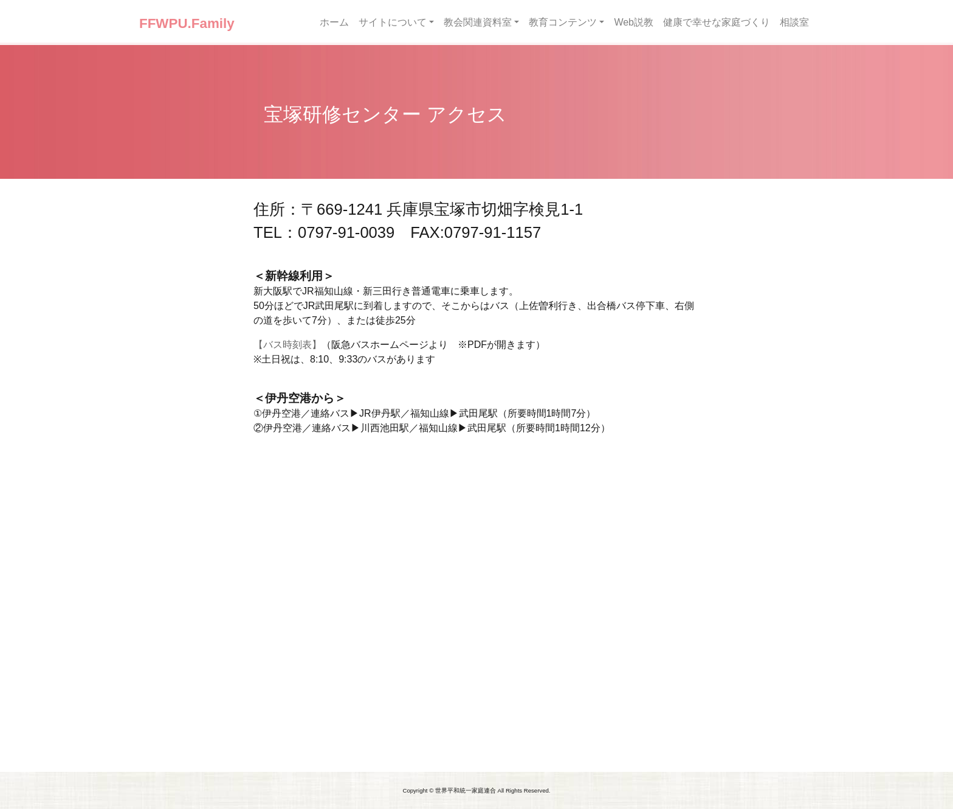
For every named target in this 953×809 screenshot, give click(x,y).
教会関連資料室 (478, 22)
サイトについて (393, 22)
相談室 (794, 22)
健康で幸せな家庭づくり (716, 22)
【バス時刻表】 (287, 344)
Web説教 (633, 22)
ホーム (334, 22)
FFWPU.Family (187, 23)
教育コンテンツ (563, 22)
